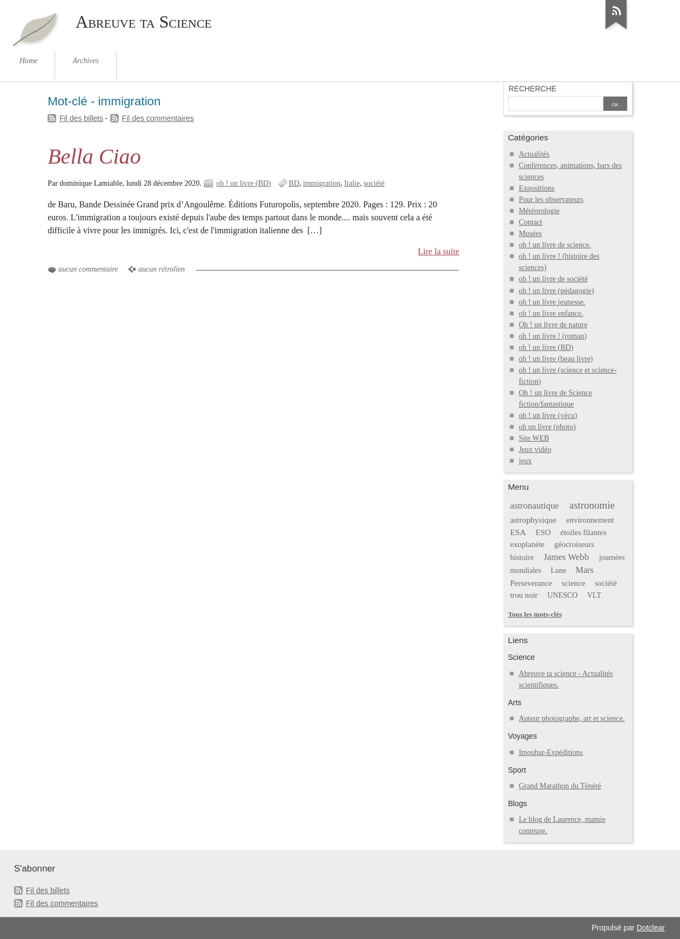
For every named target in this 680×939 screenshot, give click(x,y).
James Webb (566, 557)
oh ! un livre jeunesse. (552, 302)
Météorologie (539, 211)
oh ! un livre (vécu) (548, 415)
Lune (559, 570)
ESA (518, 532)
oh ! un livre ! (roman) (553, 336)
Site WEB (534, 438)
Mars (585, 570)
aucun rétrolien (161, 269)
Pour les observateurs (551, 199)
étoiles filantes (583, 532)
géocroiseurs (574, 544)
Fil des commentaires (158, 118)
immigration (321, 183)
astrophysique (533, 519)
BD (294, 183)
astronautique (534, 506)
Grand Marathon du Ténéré (560, 786)
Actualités (534, 154)
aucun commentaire (88, 269)
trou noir (523, 595)
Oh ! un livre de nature (553, 325)
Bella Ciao (94, 156)
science (573, 583)
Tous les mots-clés (535, 614)
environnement (590, 520)
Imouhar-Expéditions (551, 752)
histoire (522, 557)
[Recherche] (556, 105)
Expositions (536, 188)
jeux (525, 461)
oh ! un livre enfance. (551, 313)
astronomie (592, 505)
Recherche (532, 88)
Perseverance (531, 583)
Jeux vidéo (535, 449)
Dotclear (651, 927)
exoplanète (527, 544)
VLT (594, 595)
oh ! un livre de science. (555, 245)
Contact (530, 222)
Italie (352, 183)
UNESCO (562, 595)
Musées (530, 233)
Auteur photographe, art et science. (571, 718)
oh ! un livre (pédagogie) (556, 291)
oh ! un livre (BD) (244, 183)
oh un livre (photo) (547, 427)
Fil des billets (81, 118)
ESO (543, 532)
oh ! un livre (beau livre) (556, 359)
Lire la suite (439, 251)
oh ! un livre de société (553, 279)
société (374, 183)
